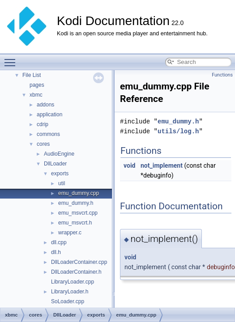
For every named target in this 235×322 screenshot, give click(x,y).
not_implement (162, 165)
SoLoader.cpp (67, 301)
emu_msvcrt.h (75, 223)
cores (43, 144)
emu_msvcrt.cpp (78, 213)
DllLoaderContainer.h (76, 272)
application (49, 114)
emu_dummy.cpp (78, 193)
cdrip (42, 124)
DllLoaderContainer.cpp (79, 262)
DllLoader (55, 164)
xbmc (36, 95)
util (61, 183)
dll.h (56, 252)
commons (48, 134)
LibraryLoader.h (69, 291)
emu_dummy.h (75, 203)
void (129, 165)
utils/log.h (178, 131)
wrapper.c (69, 232)
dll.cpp (59, 242)
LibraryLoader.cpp (72, 282)
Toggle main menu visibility (12, 58)
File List (31, 75)
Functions (222, 75)
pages (37, 85)
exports (59, 173)
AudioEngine (59, 154)
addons (45, 105)
